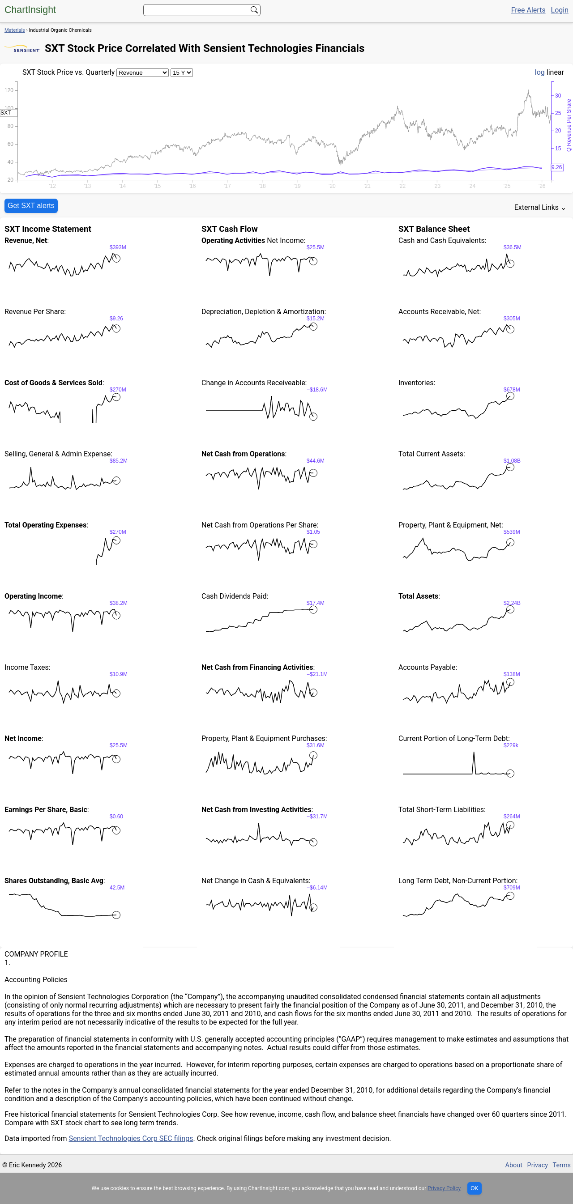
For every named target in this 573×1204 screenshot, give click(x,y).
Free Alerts (528, 10)
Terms (562, 1165)
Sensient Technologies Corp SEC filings (131, 1138)
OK (474, 1188)
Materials (14, 30)
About (513, 1165)
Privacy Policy (444, 1188)
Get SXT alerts (31, 205)
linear (555, 72)
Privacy (537, 1165)
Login (560, 10)
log (540, 72)
